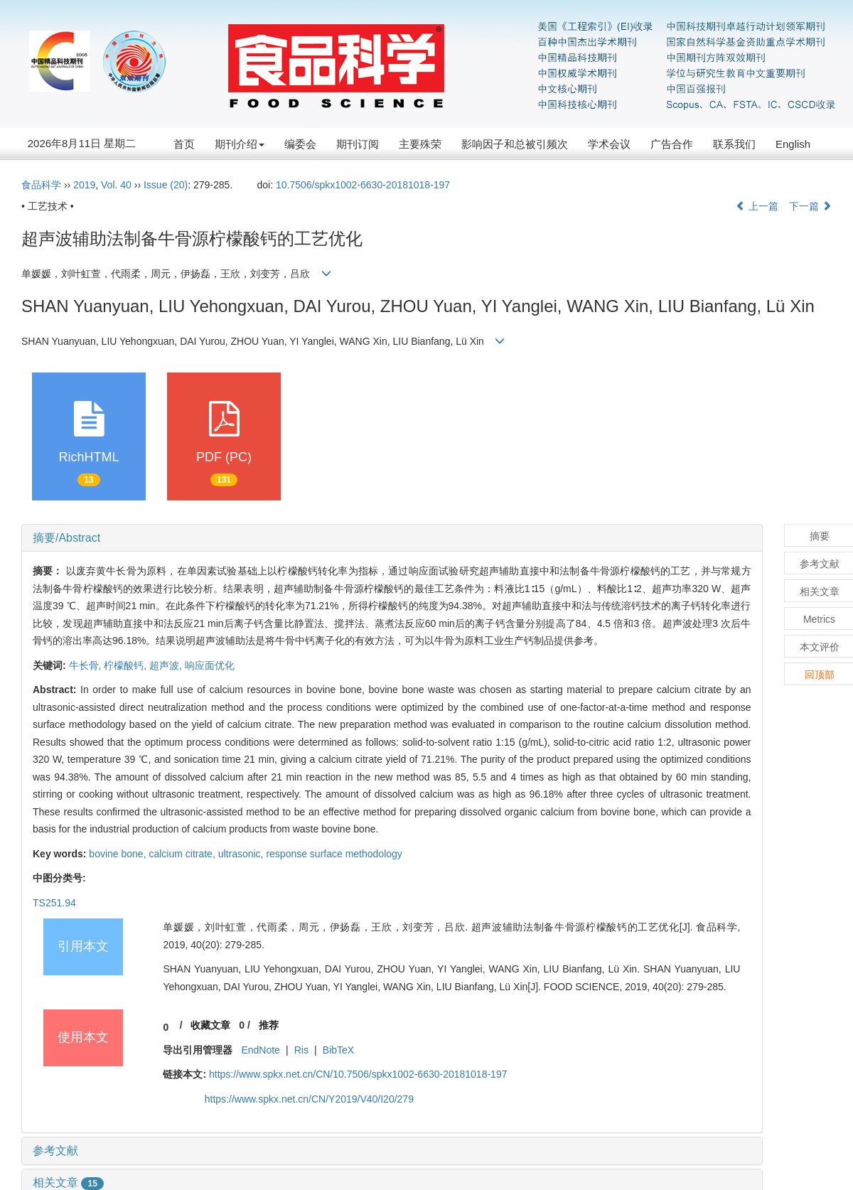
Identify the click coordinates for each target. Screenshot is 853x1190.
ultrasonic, (242, 853)
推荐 (269, 1025)
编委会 (300, 144)
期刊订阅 (357, 144)
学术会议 (609, 144)
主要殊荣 (420, 144)
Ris (301, 1050)
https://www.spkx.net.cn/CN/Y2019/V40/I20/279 (309, 1099)
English (793, 144)
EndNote (260, 1050)
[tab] (392, 538)
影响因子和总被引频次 (514, 144)
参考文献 (55, 1151)
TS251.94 (54, 902)
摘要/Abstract (66, 538)
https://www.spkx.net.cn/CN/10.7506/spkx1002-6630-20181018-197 (358, 1074)
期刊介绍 (239, 144)
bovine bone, (119, 853)
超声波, (167, 665)
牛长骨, (86, 665)
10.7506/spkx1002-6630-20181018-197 (363, 185)
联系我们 (734, 144)
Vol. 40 (116, 185)
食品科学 (41, 185)
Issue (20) (166, 185)
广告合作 (671, 144)
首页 (184, 144)
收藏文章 (210, 1025)
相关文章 (68, 1182)
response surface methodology (334, 853)
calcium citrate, (183, 853)
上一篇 (757, 206)
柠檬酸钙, (126, 665)
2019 (84, 185)
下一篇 (810, 206)
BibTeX (338, 1050)
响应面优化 (210, 665)
